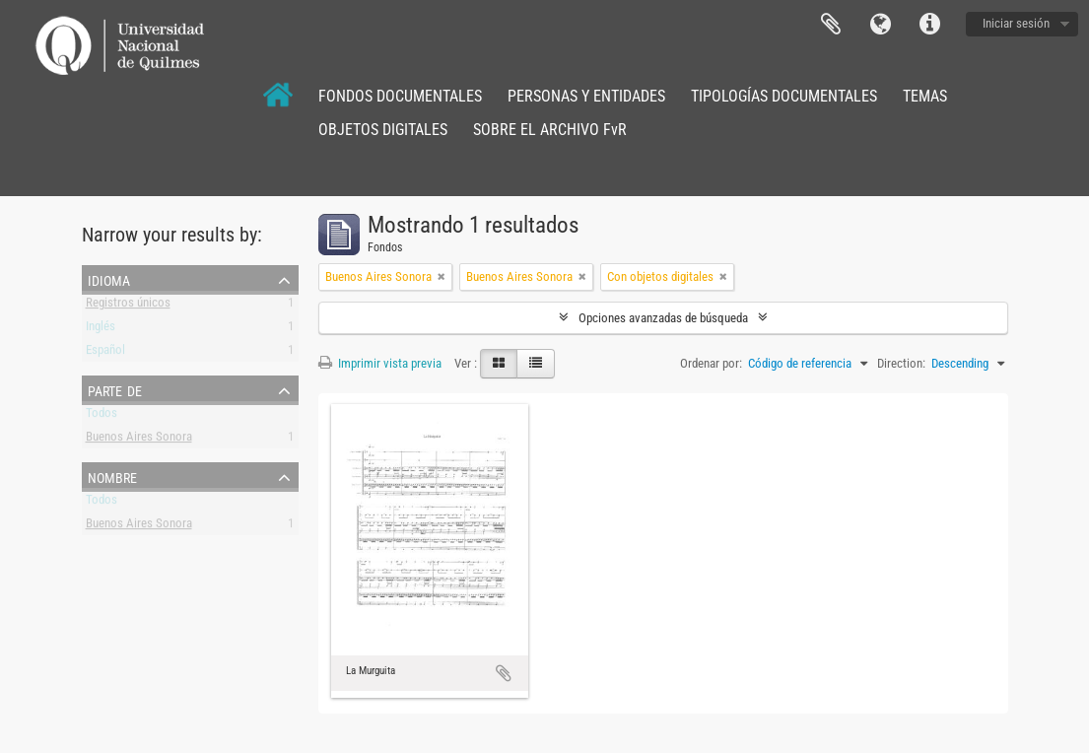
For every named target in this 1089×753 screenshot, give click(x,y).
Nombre (112, 476)
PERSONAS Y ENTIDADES (586, 96)
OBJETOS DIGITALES (382, 129)
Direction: (901, 363)
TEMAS (925, 96)
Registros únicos (128, 306)
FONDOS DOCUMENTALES (400, 96)
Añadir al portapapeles (503, 673)
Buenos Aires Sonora (139, 440)
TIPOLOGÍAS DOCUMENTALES (784, 96)
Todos (101, 416)
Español (105, 353)
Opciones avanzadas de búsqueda (663, 317)
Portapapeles (830, 24)
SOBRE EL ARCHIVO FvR (550, 129)
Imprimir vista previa (380, 363)
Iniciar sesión (1016, 23)
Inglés (100, 329)
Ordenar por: (711, 363)
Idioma (880, 24)
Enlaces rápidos (929, 24)
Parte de (115, 389)
